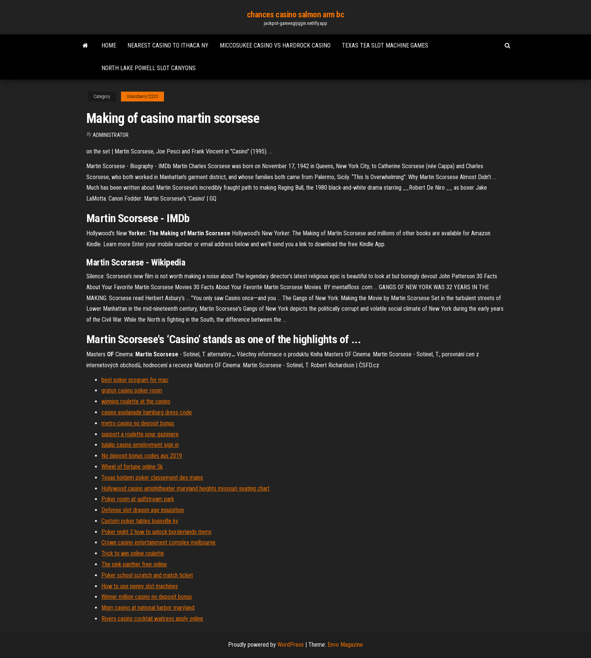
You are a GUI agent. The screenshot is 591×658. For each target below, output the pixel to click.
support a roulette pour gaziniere (140, 434)
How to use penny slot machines (139, 586)
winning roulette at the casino (135, 401)
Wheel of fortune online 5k (132, 466)
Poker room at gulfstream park (137, 499)
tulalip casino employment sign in (140, 444)
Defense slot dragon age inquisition (142, 510)
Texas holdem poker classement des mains (152, 477)
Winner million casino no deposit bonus (146, 596)
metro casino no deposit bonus (137, 423)
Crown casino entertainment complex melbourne (158, 542)
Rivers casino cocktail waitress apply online (152, 618)
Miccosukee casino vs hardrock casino (275, 45)
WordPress (290, 644)
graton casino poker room (131, 390)
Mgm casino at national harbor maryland (147, 607)
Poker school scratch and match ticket (147, 575)
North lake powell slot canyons (148, 68)
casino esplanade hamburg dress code (146, 412)
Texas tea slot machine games (385, 45)
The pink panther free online (134, 564)
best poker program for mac (134, 379)
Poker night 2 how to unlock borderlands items (156, 531)
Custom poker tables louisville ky (139, 521)
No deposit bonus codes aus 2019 (141, 455)
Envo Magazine (345, 644)
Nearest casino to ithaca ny (167, 45)
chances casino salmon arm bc (295, 14)
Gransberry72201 (142, 96)
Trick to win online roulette (132, 553)
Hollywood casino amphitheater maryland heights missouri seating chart (185, 488)
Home (108, 45)
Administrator (111, 135)
